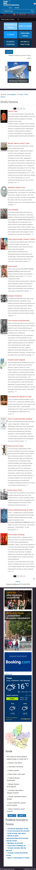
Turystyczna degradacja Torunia (17, 828)
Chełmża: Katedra (13, 770)
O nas (10, 7)
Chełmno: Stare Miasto (15, 763)
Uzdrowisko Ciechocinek (15, 767)
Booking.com (8, 674)
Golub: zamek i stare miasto (16, 774)
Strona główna (11, 94)
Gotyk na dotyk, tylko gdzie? (16, 833)
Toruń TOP (9, 52)
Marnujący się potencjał (15, 843)
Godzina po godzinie (11, 717)
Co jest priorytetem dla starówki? (18, 831)
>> (8, 138)
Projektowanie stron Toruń (30, 869)
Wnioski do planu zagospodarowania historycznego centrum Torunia (17, 838)
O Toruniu (20, 94)
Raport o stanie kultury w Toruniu (18, 858)
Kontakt (17, 7)
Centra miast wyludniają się (16, 845)
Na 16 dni (8, 719)
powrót (18, 581)
